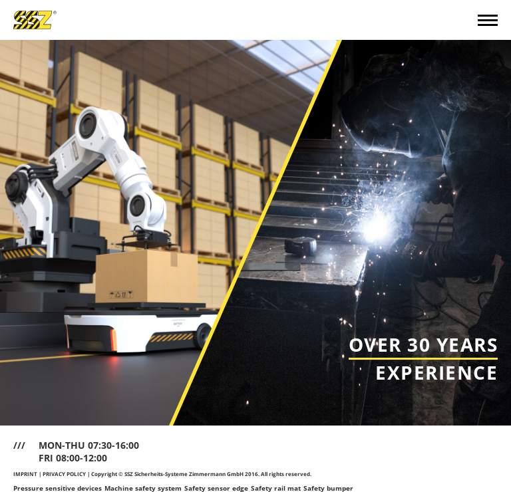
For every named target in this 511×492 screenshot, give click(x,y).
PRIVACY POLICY (64, 473)
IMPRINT (25, 473)
